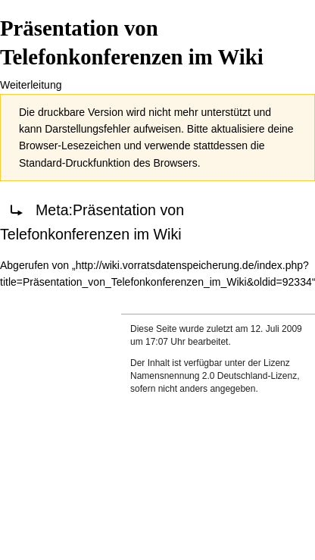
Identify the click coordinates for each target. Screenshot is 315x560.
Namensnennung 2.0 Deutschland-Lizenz (213, 376)
